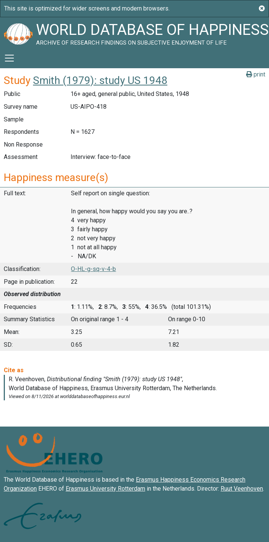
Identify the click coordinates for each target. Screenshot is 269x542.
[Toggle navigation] (9, 58)
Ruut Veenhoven (242, 488)
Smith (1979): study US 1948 (100, 80)
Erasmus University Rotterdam (105, 488)
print (255, 74)
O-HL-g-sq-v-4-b (93, 268)
